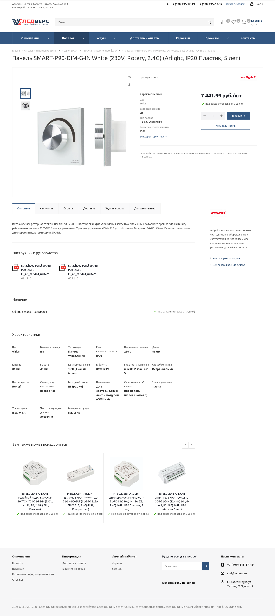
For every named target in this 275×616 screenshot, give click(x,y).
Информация (71, 556)
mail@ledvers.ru (237, 573)
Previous (185, 445)
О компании (21, 556)
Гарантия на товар (73, 568)
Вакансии (18, 568)
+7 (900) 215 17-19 (240, 564)
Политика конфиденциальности (33, 574)
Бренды (117, 568)
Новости (17, 563)
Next (192, 445)
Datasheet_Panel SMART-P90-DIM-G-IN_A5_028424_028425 (36, 270)
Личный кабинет (124, 556)
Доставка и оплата (74, 563)
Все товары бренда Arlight (229, 264)
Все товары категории (226, 258)
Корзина (117, 563)
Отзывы (17, 579)
